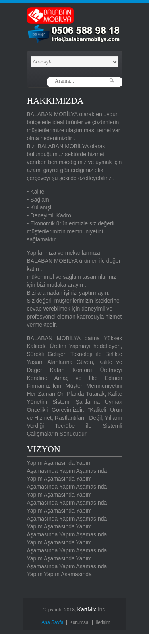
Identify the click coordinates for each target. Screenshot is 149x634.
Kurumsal (80, 622)
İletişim (102, 622)
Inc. (92, 609)
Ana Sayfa (52, 622)
